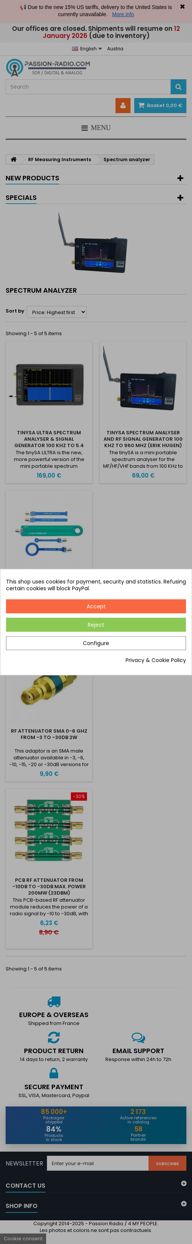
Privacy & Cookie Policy (156, 660)
